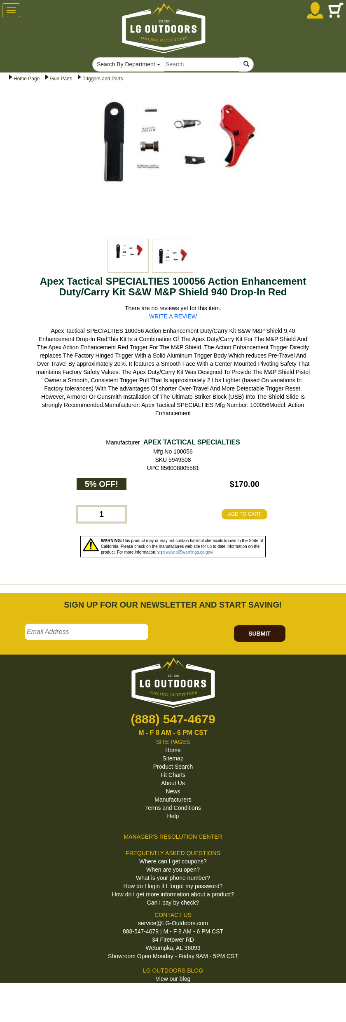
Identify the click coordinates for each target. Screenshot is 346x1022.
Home (172, 750)
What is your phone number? (173, 878)
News (173, 791)
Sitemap (172, 758)
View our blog (173, 978)
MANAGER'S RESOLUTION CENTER (173, 836)
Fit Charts (173, 775)
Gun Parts (61, 79)
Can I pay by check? (173, 902)
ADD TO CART (244, 514)
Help (173, 816)
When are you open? (173, 869)
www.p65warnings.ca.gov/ (189, 552)
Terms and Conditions (173, 808)
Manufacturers (172, 799)
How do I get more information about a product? (173, 894)
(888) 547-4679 (173, 719)
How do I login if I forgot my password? (172, 886)
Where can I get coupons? (172, 861)
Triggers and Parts (102, 79)
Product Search (173, 766)
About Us (173, 783)
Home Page (27, 79)
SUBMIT (259, 633)
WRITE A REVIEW (173, 316)
